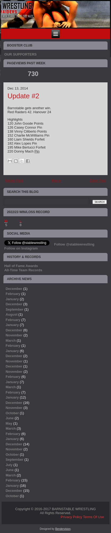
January (12, 299)
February (13, 294)
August (11, 314)
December (14, 289)
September (14, 309)
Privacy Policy (71, 517)
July (9, 465)
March (11, 340)
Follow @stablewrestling (74, 244)
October (12, 413)
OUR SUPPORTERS (20, 54)
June (10, 418)
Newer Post (14, 181)
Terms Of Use (93, 517)
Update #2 (23, 96)
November (14, 335)
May (9, 423)
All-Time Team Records (23, 270)
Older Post (98, 181)
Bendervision (62, 528)
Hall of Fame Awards (21, 266)
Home (56, 181)
